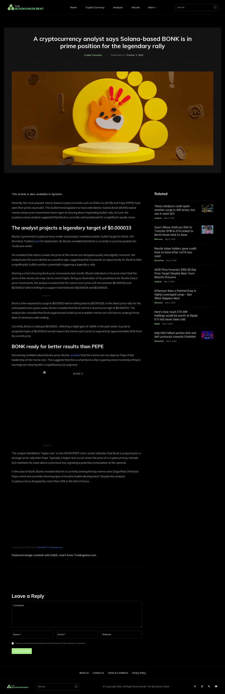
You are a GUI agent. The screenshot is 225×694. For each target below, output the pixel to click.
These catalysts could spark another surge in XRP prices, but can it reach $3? (174, 210)
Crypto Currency (93, 55)
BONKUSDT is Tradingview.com (50, 547)
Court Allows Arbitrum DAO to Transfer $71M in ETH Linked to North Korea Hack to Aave (173, 231)
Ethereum (158, 239)
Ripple (157, 324)
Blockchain (159, 260)
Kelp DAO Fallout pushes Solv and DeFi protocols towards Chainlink (175, 335)
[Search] (215, 7)
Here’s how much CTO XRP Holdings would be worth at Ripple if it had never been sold (176, 315)
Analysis (158, 218)
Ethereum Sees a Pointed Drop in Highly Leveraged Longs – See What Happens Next (175, 294)
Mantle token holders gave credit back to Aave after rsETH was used (175, 252)
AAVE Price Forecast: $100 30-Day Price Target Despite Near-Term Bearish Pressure (175, 273)
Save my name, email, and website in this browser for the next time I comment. (50, 643)
